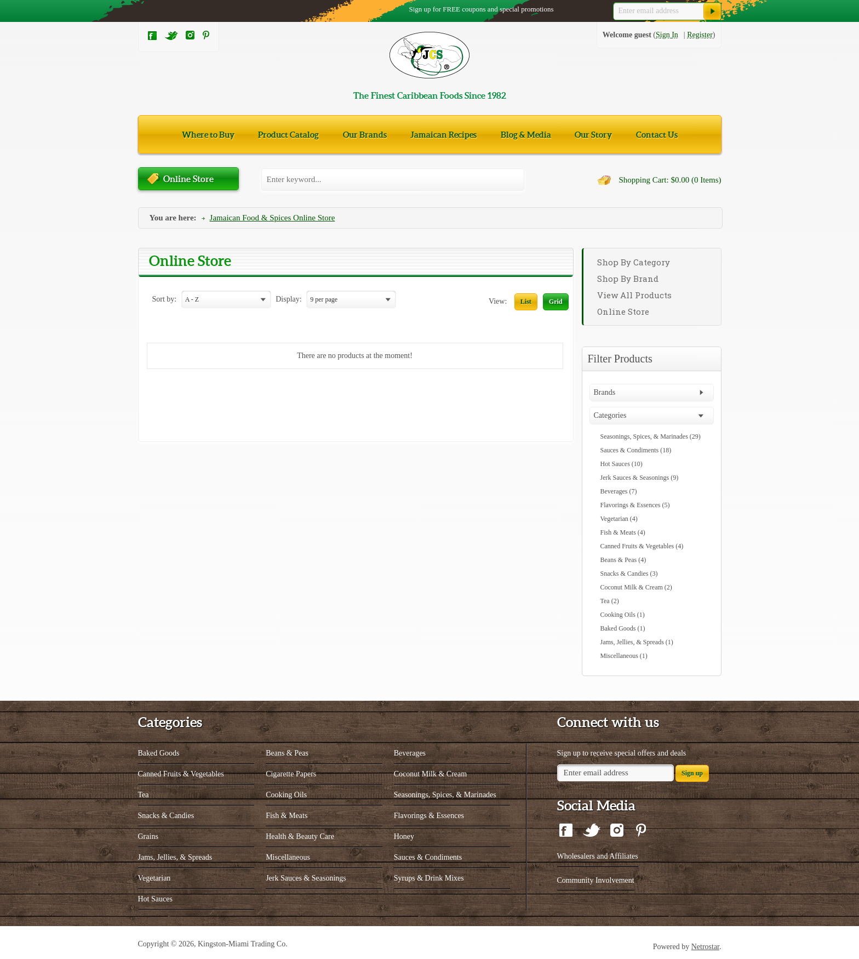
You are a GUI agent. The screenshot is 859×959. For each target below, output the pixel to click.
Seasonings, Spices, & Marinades (445, 795)
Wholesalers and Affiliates (597, 856)
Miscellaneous (288, 857)
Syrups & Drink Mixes (429, 878)
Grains (148, 836)
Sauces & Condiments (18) (636, 450)
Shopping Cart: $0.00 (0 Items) (670, 179)
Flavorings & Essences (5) (635, 505)
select (265, 300)
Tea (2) (609, 601)
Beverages (410, 753)
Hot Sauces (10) (621, 464)
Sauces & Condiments (428, 857)
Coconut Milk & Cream (430, 774)
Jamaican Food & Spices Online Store (272, 217)
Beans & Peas (287, 753)
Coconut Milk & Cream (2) (636, 587)
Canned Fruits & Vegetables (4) (642, 546)
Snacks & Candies (166, 816)
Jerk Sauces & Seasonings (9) (639, 477)
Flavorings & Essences (429, 816)
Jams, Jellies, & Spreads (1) (636, 642)
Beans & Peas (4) (623, 560)
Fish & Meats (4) (622, 532)
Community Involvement (595, 880)
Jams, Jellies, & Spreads (175, 857)
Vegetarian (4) (619, 519)
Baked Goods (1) (622, 628)
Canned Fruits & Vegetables (181, 774)
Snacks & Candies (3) (629, 573)
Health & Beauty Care (300, 836)
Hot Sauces (155, 899)
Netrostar (705, 947)
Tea (143, 795)
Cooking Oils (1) (622, 614)
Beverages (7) (618, 491)
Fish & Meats (286, 816)
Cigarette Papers (291, 774)
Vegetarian (154, 878)
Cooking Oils (286, 795)
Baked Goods (159, 753)
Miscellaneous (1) (624, 656)
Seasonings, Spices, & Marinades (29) (650, 436)
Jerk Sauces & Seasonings (306, 878)
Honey (404, 836)
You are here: (173, 217)
